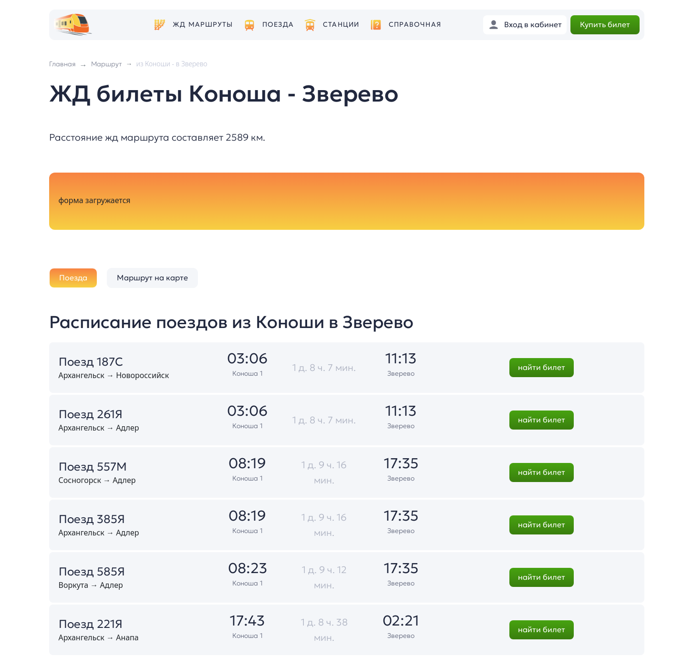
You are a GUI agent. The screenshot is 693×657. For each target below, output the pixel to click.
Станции (341, 25)
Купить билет (605, 24)
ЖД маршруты (203, 25)
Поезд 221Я (91, 624)
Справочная (415, 25)
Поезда (278, 25)
